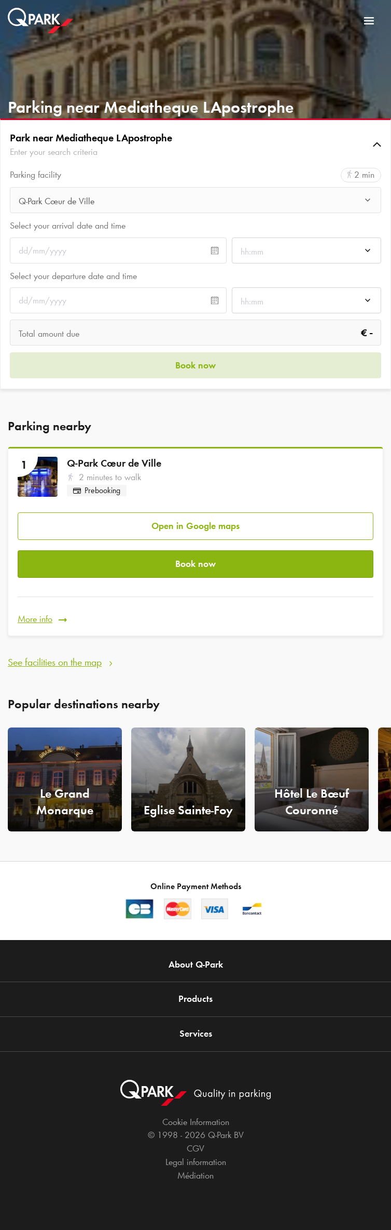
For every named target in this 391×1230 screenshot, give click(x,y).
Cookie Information (195, 1122)
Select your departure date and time (73, 276)
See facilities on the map (55, 662)
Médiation (195, 1175)
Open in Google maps (195, 526)
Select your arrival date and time (67, 225)
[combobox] (195, 203)
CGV (195, 1148)
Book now (195, 564)
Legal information (195, 1162)
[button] (195, 144)
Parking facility (35, 174)
